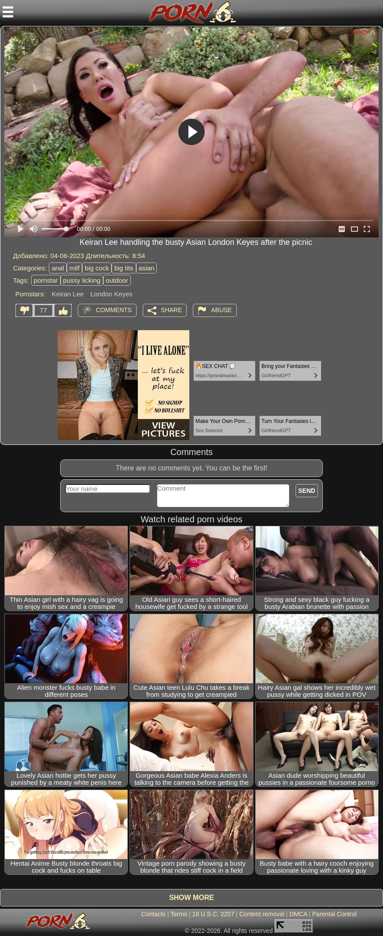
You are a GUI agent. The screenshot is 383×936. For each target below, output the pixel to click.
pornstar (46, 280)
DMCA (298, 914)
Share (171, 309)
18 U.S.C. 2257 (213, 914)
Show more (191, 897)
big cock (97, 268)
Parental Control (334, 914)
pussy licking (82, 280)
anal (57, 268)
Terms (178, 914)
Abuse (221, 309)
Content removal (262, 914)
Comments (114, 309)
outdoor (117, 280)
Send (306, 490)
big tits (123, 268)
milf (74, 268)
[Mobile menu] (8, 12)
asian (147, 268)
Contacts (153, 914)
